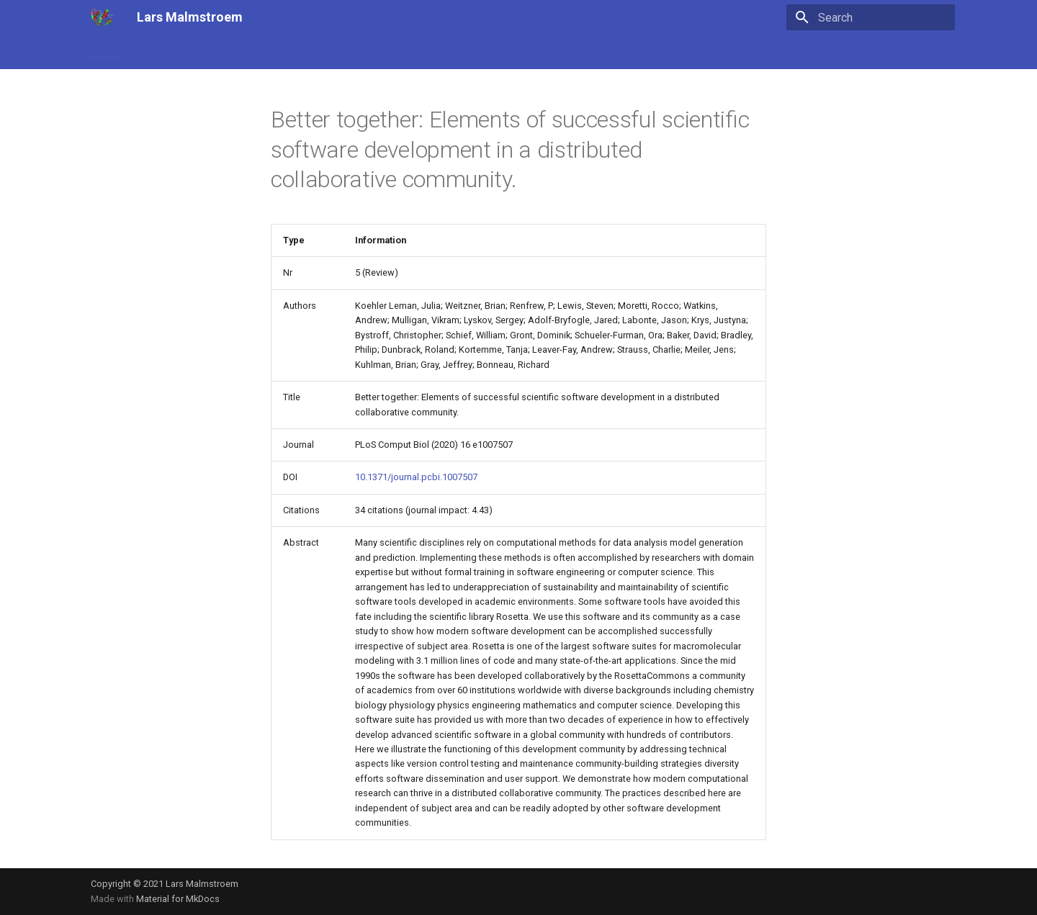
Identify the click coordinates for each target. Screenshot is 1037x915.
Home (104, 52)
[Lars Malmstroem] (102, 17)
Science (226, 52)
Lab (347, 52)
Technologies (291, 52)
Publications (163, 52)
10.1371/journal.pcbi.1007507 (416, 477)
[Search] (870, 17)
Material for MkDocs (178, 898)
